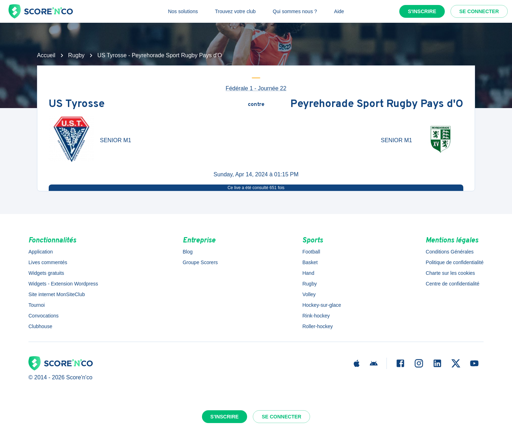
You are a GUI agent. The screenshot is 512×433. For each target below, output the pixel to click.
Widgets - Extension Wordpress (63, 284)
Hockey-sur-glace (321, 305)
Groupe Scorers (200, 262)
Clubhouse (40, 326)
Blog (188, 252)
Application (40, 252)
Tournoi (36, 305)
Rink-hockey (316, 316)
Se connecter (479, 11)
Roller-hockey (317, 326)
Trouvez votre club (235, 11)
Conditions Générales (450, 252)
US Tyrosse (77, 104)
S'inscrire (422, 11)
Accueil (46, 55)
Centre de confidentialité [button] (452, 284)
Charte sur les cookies (450, 273)
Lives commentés (47, 262)
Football (311, 252)
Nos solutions (183, 11)
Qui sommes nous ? (295, 11)
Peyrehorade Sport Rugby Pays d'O (376, 104)
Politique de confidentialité (455, 262)
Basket (310, 262)
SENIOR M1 (115, 140)
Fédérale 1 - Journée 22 (256, 88)
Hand (308, 273)
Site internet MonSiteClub (56, 294)
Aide (339, 11)
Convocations (43, 316)
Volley (308, 294)
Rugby (76, 55)
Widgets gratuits (46, 273)
